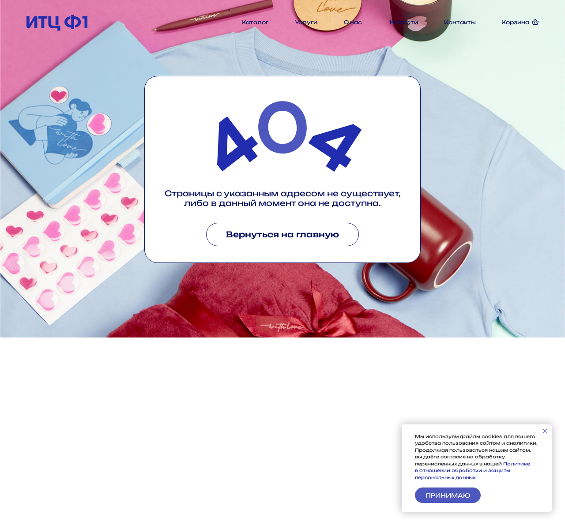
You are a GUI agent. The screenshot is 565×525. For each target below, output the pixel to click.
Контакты (460, 22)
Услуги (306, 22)
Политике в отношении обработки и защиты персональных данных (472, 470)
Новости (404, 22)
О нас (353, 22)
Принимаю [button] (448, 495)
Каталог (254, 22)
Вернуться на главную (282, 234)
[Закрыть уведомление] (545, 431)
